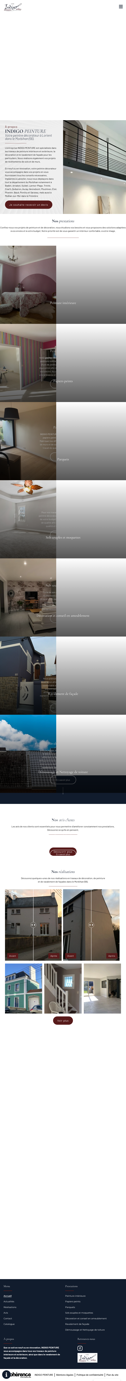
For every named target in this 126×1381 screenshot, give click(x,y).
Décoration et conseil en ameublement (86, 1318)
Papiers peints (72, 1301)
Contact (8, 1318)
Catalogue (9, 1324)
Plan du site (112, 1375)
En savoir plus (63, 854)
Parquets (70, 1307)
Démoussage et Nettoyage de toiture (85, 1329)
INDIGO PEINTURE (44, 1375)
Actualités (9, 1301)
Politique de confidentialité (90, 1375)
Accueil (8, 1296)
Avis (6, 1312)
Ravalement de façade (77, 1324)
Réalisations (10, 1307)
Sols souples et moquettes (79, 1312)
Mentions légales (64, 1375)
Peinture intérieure (75, 1296)
